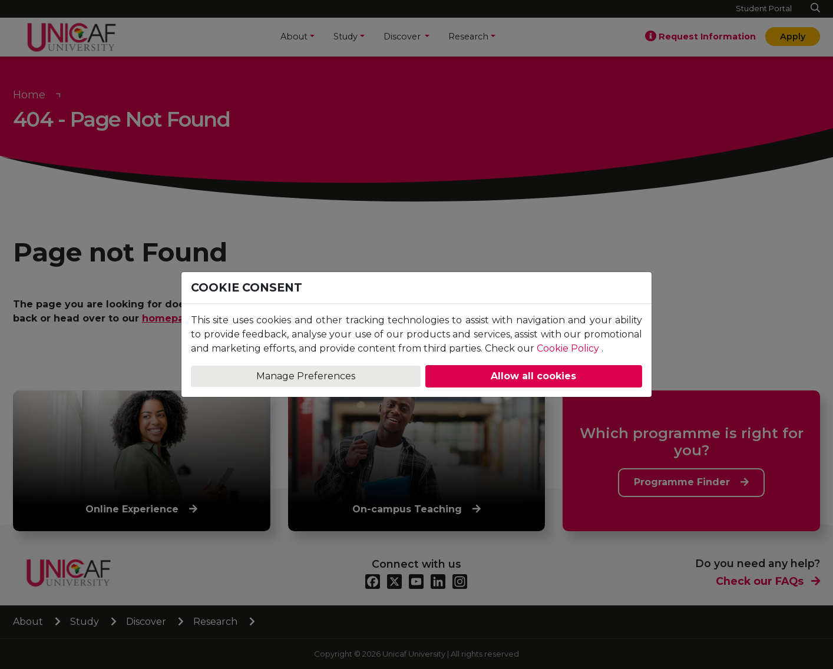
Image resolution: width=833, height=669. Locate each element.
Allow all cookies (533, 376)
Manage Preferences (305, 376)
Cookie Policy (568, 348)
